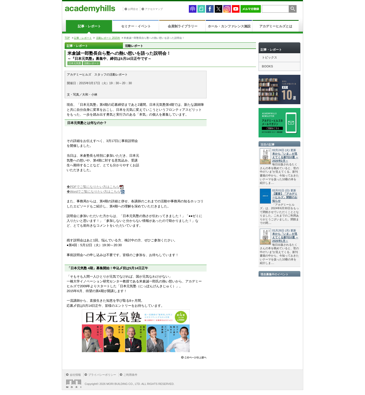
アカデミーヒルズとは (275, 26)
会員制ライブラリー (182, 26)
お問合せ (133, 9)
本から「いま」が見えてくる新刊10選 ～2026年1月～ (285, 237)
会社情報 (75, 374)
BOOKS (267, 66)
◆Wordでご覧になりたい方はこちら (95, 191)
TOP (67, 38)
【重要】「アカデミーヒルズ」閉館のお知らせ (284, 197)
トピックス (269, 57)
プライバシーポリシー (102, 374)
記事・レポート (89, 26)
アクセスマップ (154, 9)
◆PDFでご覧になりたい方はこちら (95, 187)
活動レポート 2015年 (108, 38)
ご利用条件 (130, 374)
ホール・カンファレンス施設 (229, 26)
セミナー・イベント (136, 26)
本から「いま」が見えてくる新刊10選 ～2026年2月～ (285, 157)
